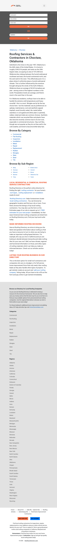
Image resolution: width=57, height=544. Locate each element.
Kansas (11, 407)
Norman (15, 174)
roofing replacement (25, 193)
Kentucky (12, 410)
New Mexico (13, 448)
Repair (15, 146)
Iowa (10, 404)
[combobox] (28, 15)
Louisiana (12, 412)
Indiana (11, 401)
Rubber (15, 151)
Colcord (32, 170)
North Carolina (13, 454)
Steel (14, 157)
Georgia (11, 390)
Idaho (11, 396)
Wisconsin (12, 498)
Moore (32, 172)
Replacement (17, 148)
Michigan (12, 423)
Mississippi (12, 429)
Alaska (11, 365)
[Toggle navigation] (44, 5)
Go (28, 26)
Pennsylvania (13, 468)
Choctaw (22, 50)
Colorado (12, 376)
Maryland (12, 418)
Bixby (14, 167)
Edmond (15, 172)
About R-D (21, 510)
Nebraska (12, 437)
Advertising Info (23, 512)
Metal (15, 144)
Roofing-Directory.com (17, 198)
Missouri (12, 432)
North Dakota (13, 457)
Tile (14, 160)
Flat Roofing (17, 136)
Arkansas (12, 371)
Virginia (11, 490)
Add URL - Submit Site (33, 510)
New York (12, 451)
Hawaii (11, 393)
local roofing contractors (18, 201)
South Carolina (13, 473)
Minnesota (12, 426)
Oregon (11, 465)
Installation (17, 141)
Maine (11, 415)
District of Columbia (15, 385)
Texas (11, 482)
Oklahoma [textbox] (13, 19)
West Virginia (13, 495)
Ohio (10, 459)
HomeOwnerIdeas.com (36, 307)
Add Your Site (23, 518)
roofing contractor (27, 190)
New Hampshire (14, 443)
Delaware (12, 382)
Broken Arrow (33, 167)
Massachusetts (14, 421)
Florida (11, 387)
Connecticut (13, 379)
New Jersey (13, 446)
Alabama (12, 363)
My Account (35, 518)
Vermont (12, 487)
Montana (12, 434)
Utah (10, 484)
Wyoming (12, 501)
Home (12, 510)
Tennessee (12, 479)
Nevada (11, 440)
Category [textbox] (13, 15)
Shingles (16, 153)
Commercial (17, 134)
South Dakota (13, 476)
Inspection (16, 139)
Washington (13, 493)
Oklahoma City (34, 174)
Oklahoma (13, 50)
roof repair (13, 193)
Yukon (32, 177)
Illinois (11, 398)
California (12, 374)
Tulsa (14, 177)
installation (39, 193)
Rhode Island (13, 470)
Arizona (11, 368)
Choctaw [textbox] (13, 22)
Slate (14, 155)
